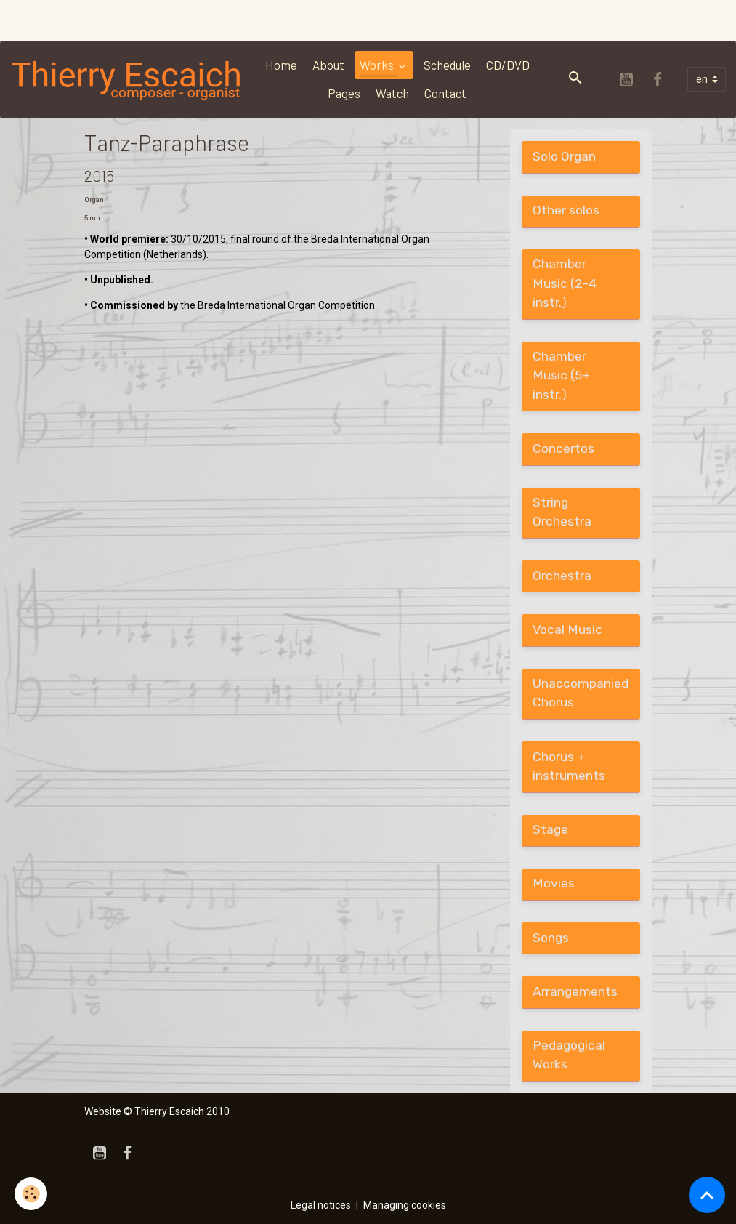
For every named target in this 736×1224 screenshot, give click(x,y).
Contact (445, 93)
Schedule (447, 64)
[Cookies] (31, 1193)
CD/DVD (508, 64)
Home (281, 64)
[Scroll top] (707, 1195)
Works (378, 64)
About (328, 64)
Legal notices (321, 1205)
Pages (344, 93)
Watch (392, 93)
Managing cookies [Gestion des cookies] (404, 1205)
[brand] (126, 79)
